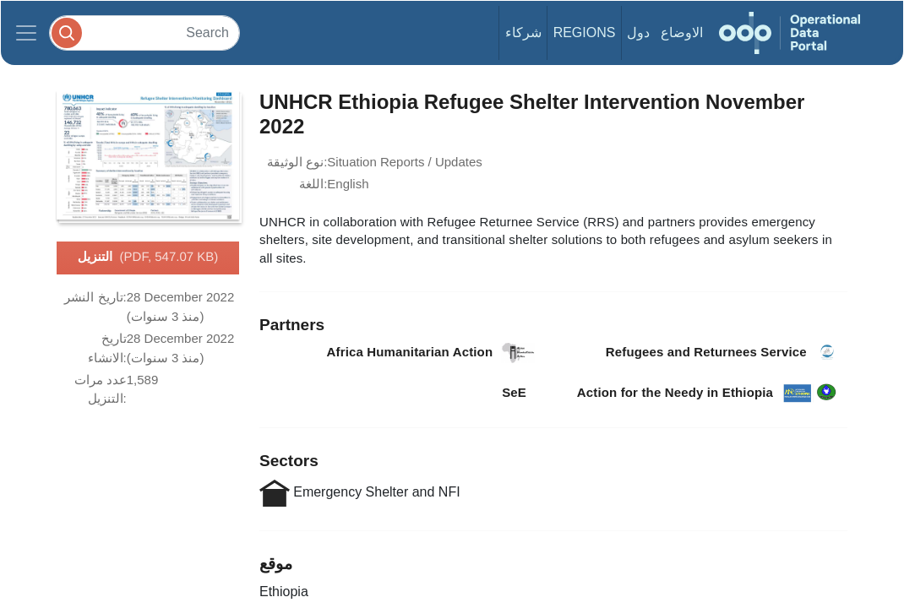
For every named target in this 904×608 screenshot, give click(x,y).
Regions (584, 32)
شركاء (523, 32)
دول (638, 32)
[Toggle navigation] (26, 32)
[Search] (144, 32)
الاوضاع (682, 32)
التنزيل (148, 257)
